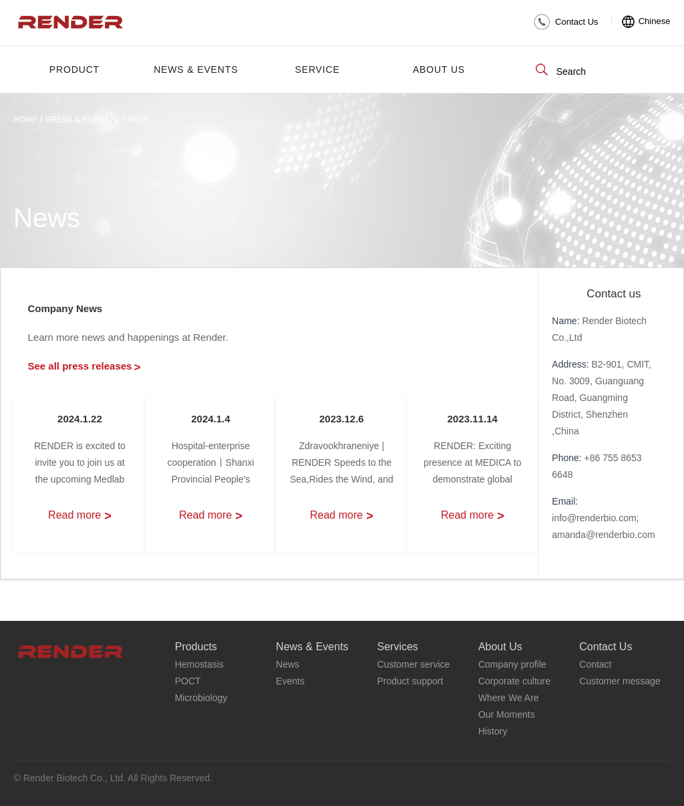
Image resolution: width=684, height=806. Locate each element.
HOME (25, 119)
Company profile (512, 664)
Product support (410, 681)
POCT (188, 681)
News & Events (196, 69)
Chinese (655, 21)
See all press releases (83, 366)
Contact (595, 664)
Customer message (619, 681)
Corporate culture (514, 681)
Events (290, 681)
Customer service (413, 664)
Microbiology (201, 697)
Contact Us (576, 22)
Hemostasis (199, 664)
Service (317, 69)
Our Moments (506, 714)
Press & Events (79, 119)
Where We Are (508, 697)
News (287, 664)
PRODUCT (74, 69)
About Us (439, 69)
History (493, 731)
